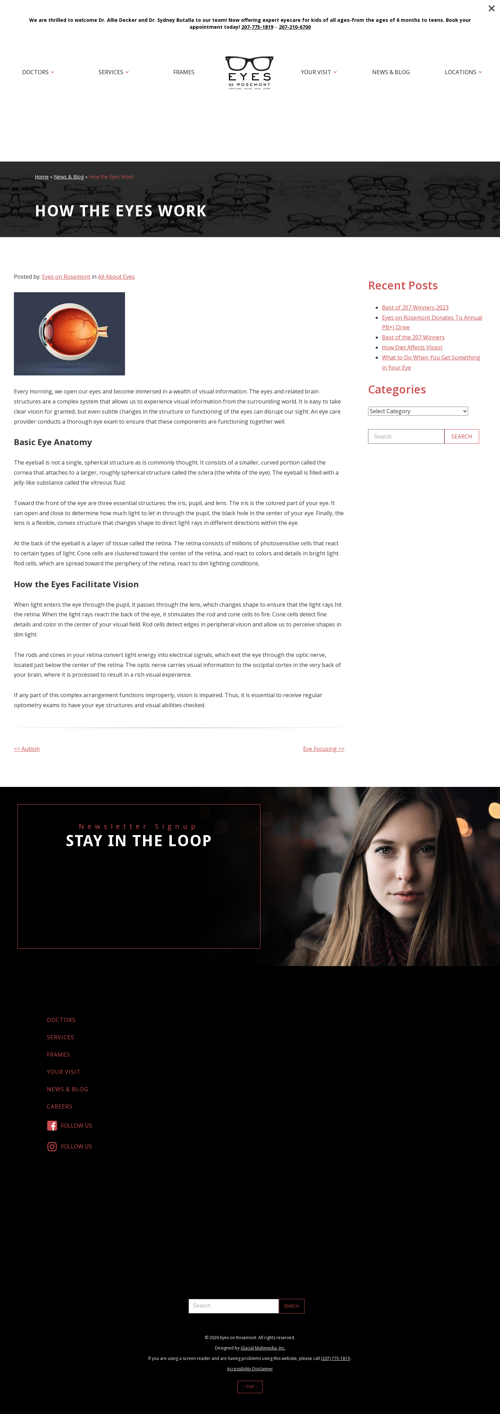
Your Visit (316, 72)
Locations (460, 72)
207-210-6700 (295, 27)
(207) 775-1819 (335, 1358)
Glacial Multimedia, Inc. (263, 1348)
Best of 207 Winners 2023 (415, 307)
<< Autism (27, 749)
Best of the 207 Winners (413, 337)
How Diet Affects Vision (412, 347)
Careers (60, 1106)
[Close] (491, 8)
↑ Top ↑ (250, 1387)
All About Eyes (116, 276)
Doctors (35, 72)
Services (111, 72)
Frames (183, 72)
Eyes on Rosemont (66, 276)
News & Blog (391, 72)
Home (42, 176)
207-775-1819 (257, 27)
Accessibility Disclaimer (250, 1369)
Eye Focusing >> (323, 749)
